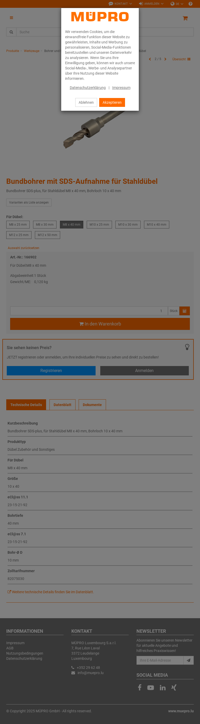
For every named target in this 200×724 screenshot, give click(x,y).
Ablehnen (86, 102)
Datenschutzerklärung (88, 88)
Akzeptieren (112, 102)
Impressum (121, 88)
